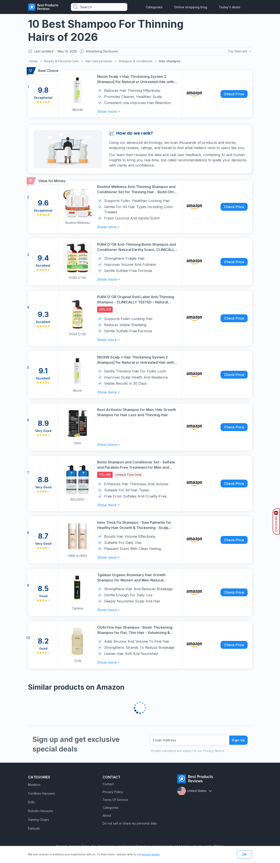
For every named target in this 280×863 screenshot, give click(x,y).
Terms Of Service (115, 801)
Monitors (34, 786)
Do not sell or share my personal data (130, 825)
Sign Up (236, 741)
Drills (31, 804)
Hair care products (98, 62)
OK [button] (244, 854)
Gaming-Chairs (38, 821)
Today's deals (229, 7)
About (107, 817)
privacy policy (151, 854)
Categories (154, 7)
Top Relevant (239, 51)
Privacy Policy (113, 793)
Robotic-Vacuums (40, 812)
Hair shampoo (169, 62)
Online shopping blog (190, 7)
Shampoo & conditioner (135, 62)
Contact (108, 785)
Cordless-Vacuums (41, 795)
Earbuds (34, 830)
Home (33, 62)
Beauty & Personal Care (61, 62)
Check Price (234, 95)
